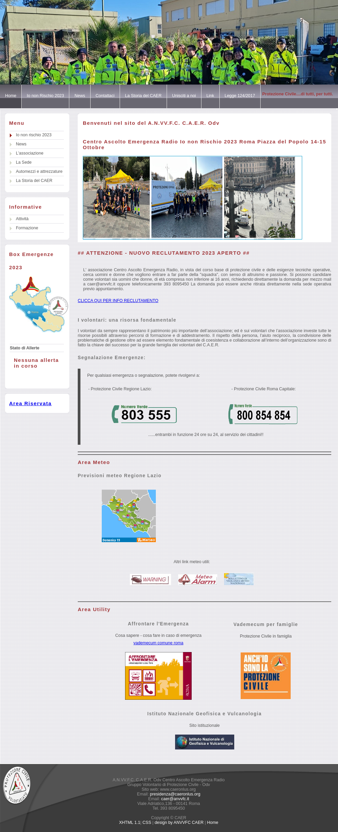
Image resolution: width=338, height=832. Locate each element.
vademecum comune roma (159, 643)
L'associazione (29, 153)
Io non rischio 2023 (33, 135)
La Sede (23, 162)
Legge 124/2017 (240, 95)
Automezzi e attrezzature (39, 171)
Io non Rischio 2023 (45, 95)
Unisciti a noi (184, 95)
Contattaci (105, 95)
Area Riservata (30, 403)
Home (10, 95)
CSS (147, 822)
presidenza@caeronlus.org (174, 794)
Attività (22, 218)
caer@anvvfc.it (174, 798)
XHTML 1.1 (129, 822)
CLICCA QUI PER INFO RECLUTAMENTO (118, 300)
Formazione (27, 228)
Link (210, 95)
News (79, 95)
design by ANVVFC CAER (178, 822)
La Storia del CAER (143, 95)
